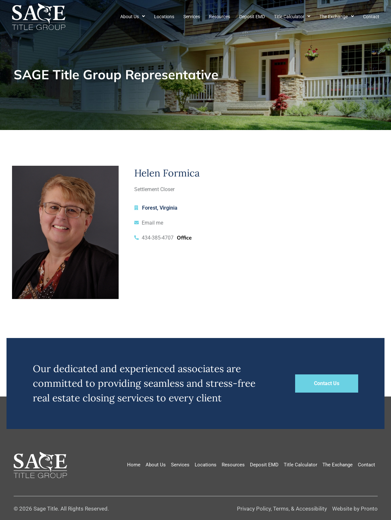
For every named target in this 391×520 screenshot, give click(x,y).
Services (191, 16)
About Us (132, 16)
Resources (219, 16)
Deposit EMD (252, 16)
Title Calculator (292, 16)
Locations (164, 16)
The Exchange (336, 16)
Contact (371, 16)
